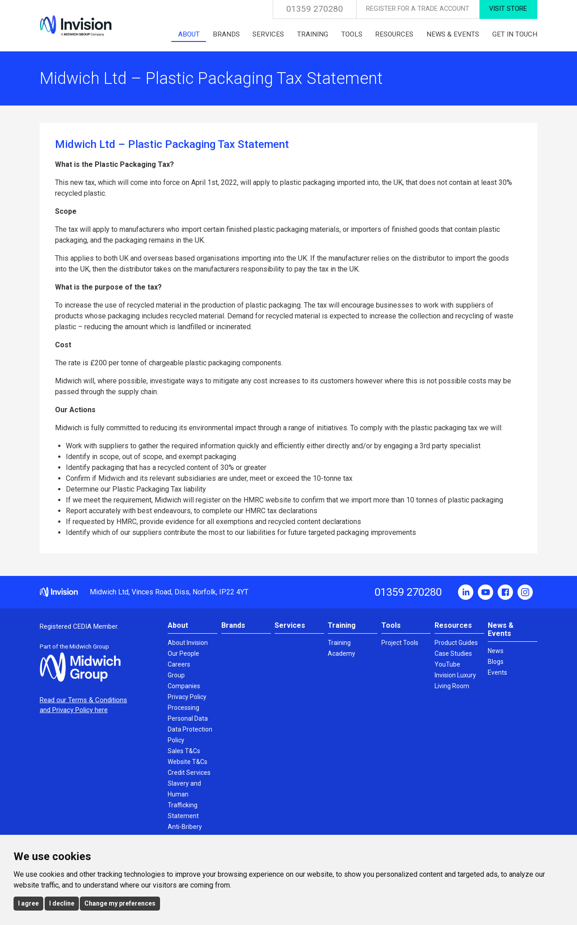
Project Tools (399, 642)
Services (290, 625)
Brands (233, 625)
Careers (179, 664)
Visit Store (508, 9)
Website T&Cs (187, 761)
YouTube (485, 592)
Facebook (505, 592)
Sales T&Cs (184, 751)
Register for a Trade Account (417, 9)
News (496, 650)
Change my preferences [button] (120, 903)
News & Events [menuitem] (452, 34)
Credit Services (189, 772)
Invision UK (76, 25)
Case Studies (453, 653)
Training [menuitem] (312, 34)
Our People (183, 653)
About (178, 625)
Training (342, 625)
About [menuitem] (189, 34)
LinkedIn (465, 592)
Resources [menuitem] (394, 34)
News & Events (500, 629)
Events (497, 672)
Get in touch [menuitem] (514, 34)
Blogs (496, 661)
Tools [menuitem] (351, 34)
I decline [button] (61, 903)
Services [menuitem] (268, 34)
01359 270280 (314, 9)
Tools (391, 625)
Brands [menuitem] (226, 34)
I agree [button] (28, 903)
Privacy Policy (187, 696)
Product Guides (456, 642)
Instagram (525, 592)
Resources (453, 625)
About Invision (188, 642)
